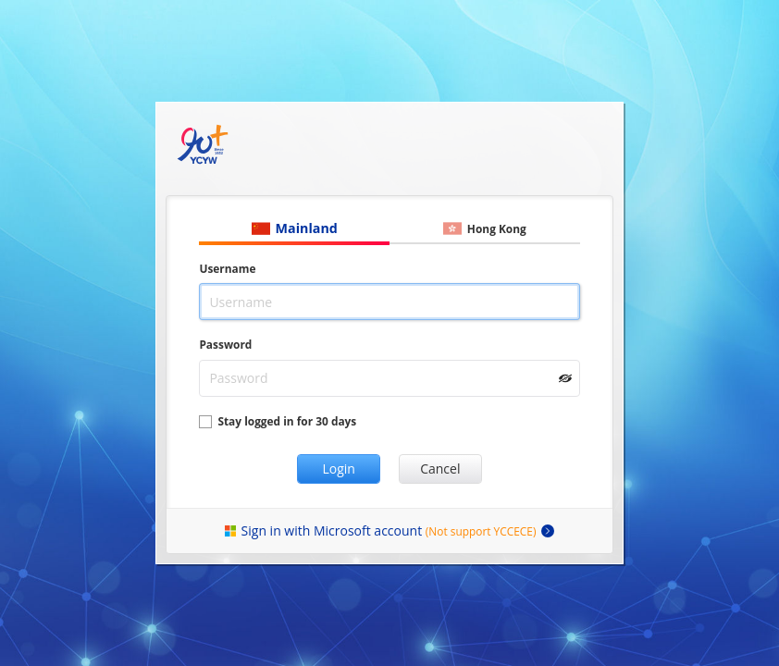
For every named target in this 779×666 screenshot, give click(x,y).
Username (227, 268)
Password (225, 344)
